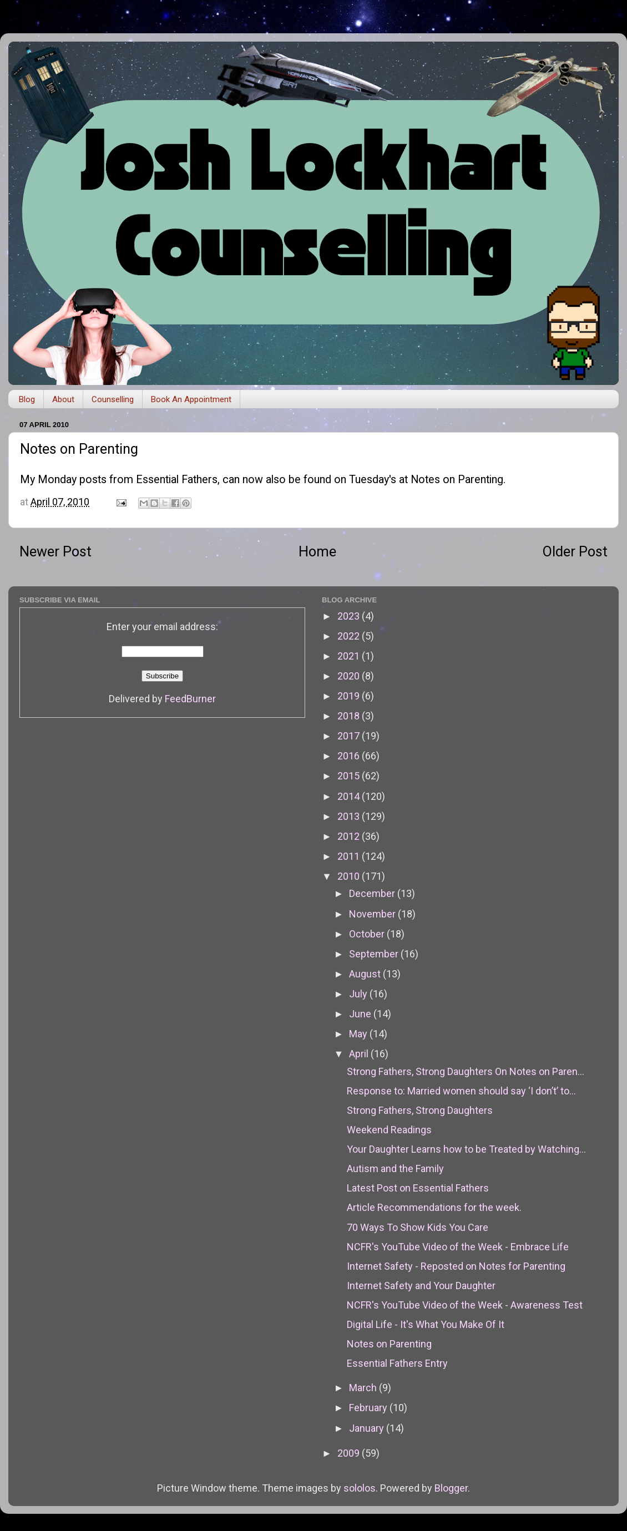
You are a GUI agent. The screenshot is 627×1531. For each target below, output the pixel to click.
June (361, 1014)
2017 (349, 736)
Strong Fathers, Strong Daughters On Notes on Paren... (465, 1071)
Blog (27, 399)
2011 (349, 856)
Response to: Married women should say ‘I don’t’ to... (461, 1091)
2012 (349, 836)
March (364, 1387)
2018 (349, 716)
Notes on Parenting (457, 479)
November (373, 914)
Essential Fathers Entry (397, 1363)
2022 (349, 636)
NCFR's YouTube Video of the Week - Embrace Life (458, 1247)
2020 (349, 676)
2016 (349, 756)
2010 (349, 876)
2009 (349, 1453)
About (63, 399)
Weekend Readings (389, 1129)
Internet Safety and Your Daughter (421, 1285)
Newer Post (55, 552)
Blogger (451, 1488)
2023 (349, 616)
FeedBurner (190, 698)
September (375, 954)
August (366, 974)
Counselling (113, 399)
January (367, 1428)
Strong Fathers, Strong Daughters (420, 1110)
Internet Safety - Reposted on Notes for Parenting (456, 1266)
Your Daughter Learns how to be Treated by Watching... (466, 1149)
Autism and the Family (395, 1168)
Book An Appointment (191, 399)
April (360, 1053)
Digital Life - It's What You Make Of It (425, 1324)
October (368, 934)
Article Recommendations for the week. (434, 1207)
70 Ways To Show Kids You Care (417, 1227)
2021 (349, 656)
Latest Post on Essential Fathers (418, 1188)
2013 (349, 816)
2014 (349, 796)
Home (317, 552)
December (373, 893)
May (359, 1034)
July (359, 994)
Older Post (575, 552)
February (369, 1407)
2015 (349, 776)
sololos (359, 1488)
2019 (349, 696)
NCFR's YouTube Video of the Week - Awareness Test (465, 1305)
